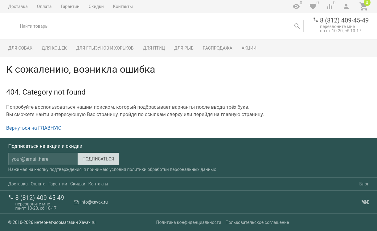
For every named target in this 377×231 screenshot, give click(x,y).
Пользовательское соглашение (257, 222)
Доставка (18, 6)
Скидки (96, 6)
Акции (249, 48)
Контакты (123, 6)
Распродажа (217, 48)
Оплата (44, 6)
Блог (364, 183)
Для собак (20, 48)
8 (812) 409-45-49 (344, 20)
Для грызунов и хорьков (105, 48)
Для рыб (184, 48)
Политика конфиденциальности (188, 222)
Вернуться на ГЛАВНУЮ (33, 128)
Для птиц (154, 48)
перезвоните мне (337, 26)
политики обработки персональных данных (171, 169)
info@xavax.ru (94, 202)
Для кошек (54, 48)
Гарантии (70, 6)
